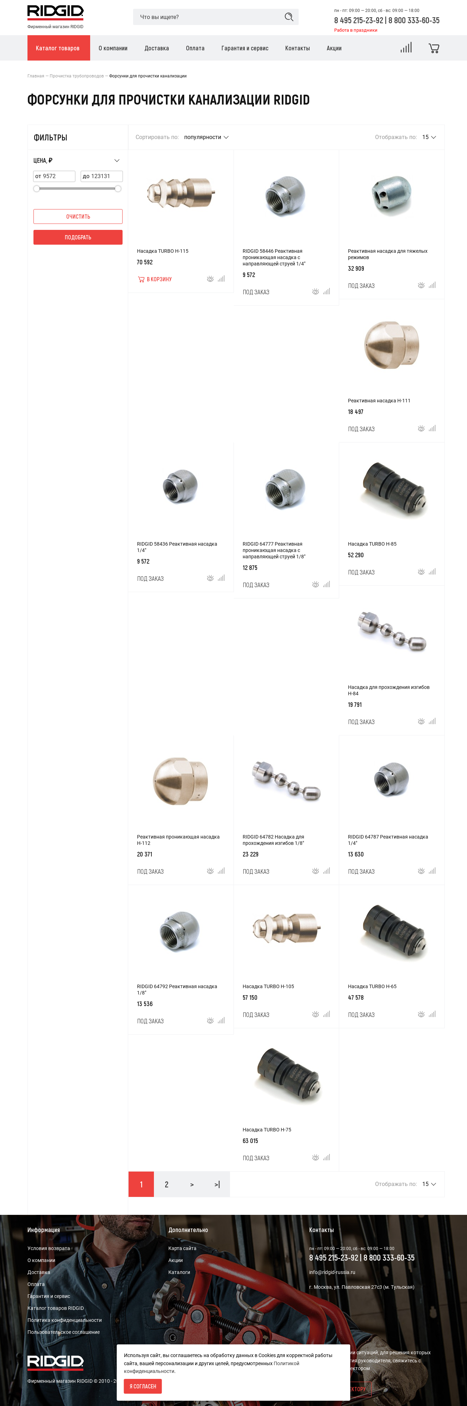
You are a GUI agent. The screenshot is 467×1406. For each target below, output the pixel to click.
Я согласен (143, 1386)
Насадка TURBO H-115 (162, 251)
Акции (175, 1260)
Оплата (36, 1284)
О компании (41, 1260)
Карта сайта (182, 1248)
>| (217, 1184)
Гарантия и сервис (48, 1296)
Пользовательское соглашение (63, 1332)
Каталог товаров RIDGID (55, 1308)
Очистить (78, 216)
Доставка (38, 1272)
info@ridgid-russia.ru (332, 1272)
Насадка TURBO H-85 (372, 544)
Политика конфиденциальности (64, 1320)
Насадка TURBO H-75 (267, 1129)
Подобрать (78, 237)
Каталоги (179, 1272)
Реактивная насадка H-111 (379, 400)
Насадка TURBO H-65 (372, 986)
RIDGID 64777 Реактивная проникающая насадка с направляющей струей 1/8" (274, 550)
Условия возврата (48, 1248)
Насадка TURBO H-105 (268, 986)
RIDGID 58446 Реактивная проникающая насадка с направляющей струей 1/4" (274, 257)
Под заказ (256, 292)
